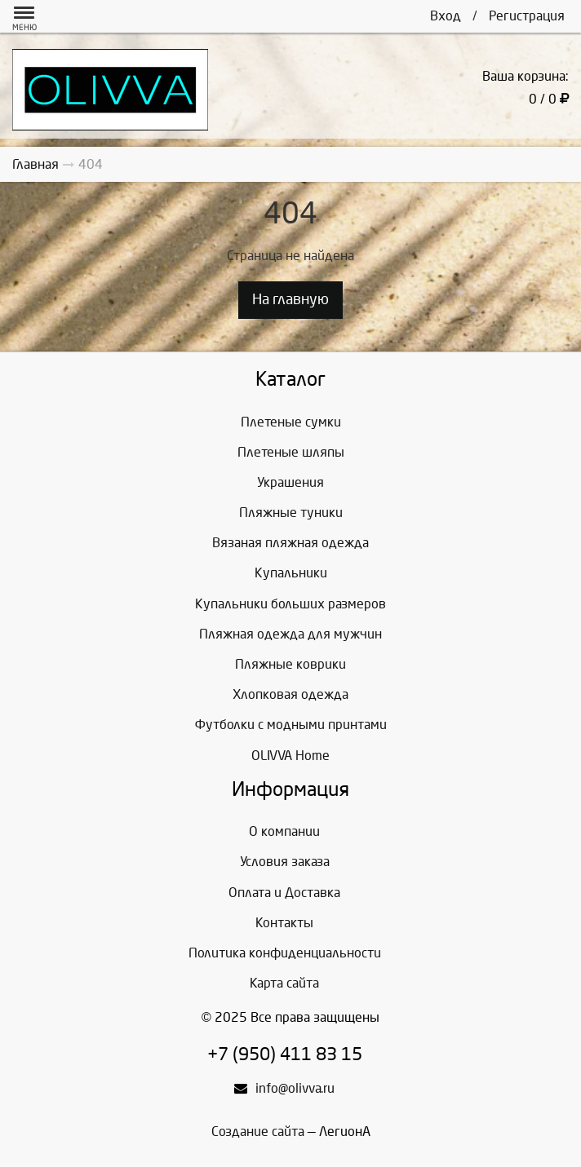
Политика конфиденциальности (284, 953)
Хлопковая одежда (290, 694)
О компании (284, 831)
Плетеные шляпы (290, 452)
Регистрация (527, 16)
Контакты (284, 923)
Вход (445, 16)
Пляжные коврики (290, 664)
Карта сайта (284, 983)
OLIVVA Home (290, 756)
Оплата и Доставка (284, 893)
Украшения (290, 482)
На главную (290, 299)
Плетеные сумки (291, 422)
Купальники (291, 573)
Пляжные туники (291, 512)
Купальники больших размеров (290, 604)
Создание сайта (257, 1131)
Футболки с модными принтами (291, 725)
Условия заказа (285, 862)
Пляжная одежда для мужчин (290, 634)
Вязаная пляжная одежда (290, 543)
